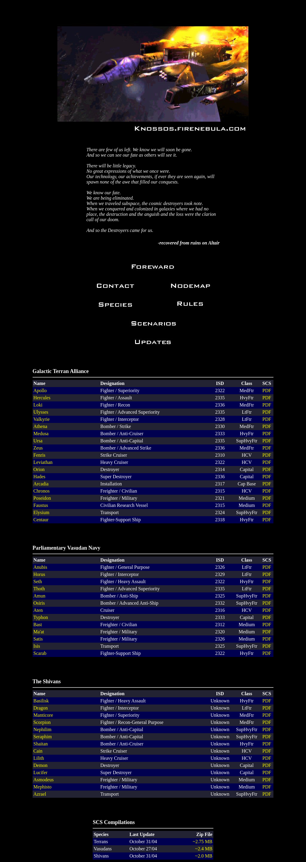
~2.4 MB (203, 848)
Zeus (38, 447)
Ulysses (40, 412)
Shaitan (40, 743)
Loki (37, 404)
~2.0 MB (203, 855)
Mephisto (42, 786)
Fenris (39, 455)
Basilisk (41, 700)
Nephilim (42, 729)
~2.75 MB (202, 841)
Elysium (41, 512)
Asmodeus (43, 779)
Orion (39, 469)
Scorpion (42, 722)
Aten (38, 610)
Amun (39, 595)
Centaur (41, 519)
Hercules (42, 397)
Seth (37, 581)
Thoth (39, 588)
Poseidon (42, 498)
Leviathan (43, 462)
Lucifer (40, 772)
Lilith (38, 758)
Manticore (43, 715)
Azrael (39, 794)
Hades (39, 476)
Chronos (41, 490)
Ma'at (38, 631)
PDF (266, 390)
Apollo (40, 390)
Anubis (40, 567)
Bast (37, 624)
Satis (38, 638)
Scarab (40, 653)
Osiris (39, 603)
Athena (40, 426)
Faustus (40, 505)
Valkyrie (41, 419)
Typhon (40, 617)
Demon (40, 765)
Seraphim (42, 736)
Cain (37, 751)
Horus (39, 574)
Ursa (37, 440)
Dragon (40, 707)
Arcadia (41, 483)
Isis (36, 646)
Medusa (41, 433)
